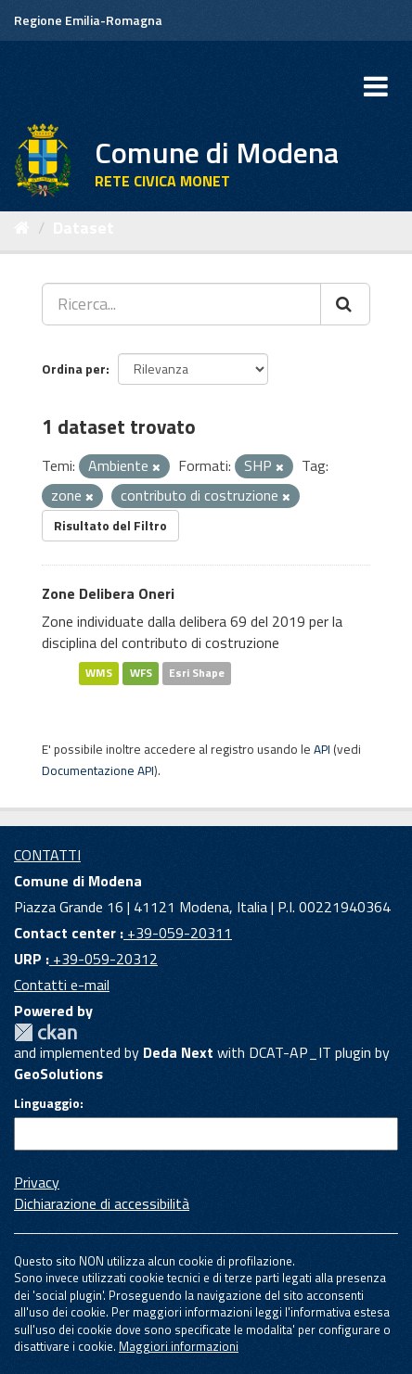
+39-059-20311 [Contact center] (177, 933)
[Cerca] (345, 304)
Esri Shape (197, 672)
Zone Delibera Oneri (108, 593)
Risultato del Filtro (110, 525)
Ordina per (74, 368)
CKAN (45, 1032)
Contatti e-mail (61, 984)
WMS (98, 672)
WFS (141, 672)
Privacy (36, 1182)
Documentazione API (98, 770)
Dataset (83, 227)
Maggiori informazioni (178, 1346)
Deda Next (178, 1052)
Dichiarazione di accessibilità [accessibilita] (101, 1203)
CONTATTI (47, 855)
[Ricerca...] (181, 304)
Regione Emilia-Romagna (88, 20)
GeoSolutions (58, 1073)
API (322, 749)
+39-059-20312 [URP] (103, 959)
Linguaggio (47, 1103)
